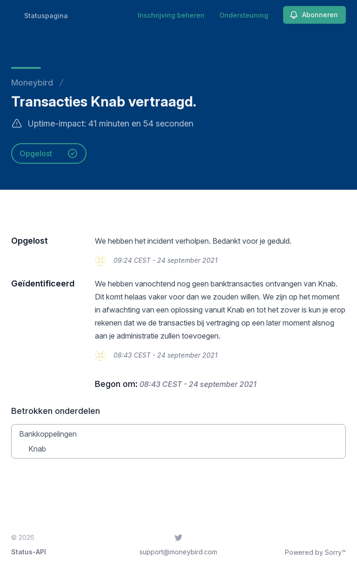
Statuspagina (46, 16)
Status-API (28, 552)
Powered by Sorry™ (315, 552)
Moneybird (32, 82)
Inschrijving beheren (171, 15)
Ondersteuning (243, 15)
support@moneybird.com (178, 552)
